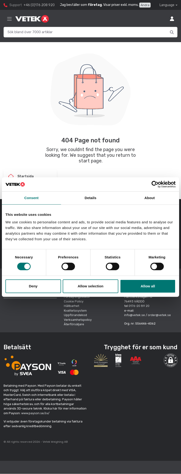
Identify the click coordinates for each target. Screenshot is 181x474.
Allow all (148, 286)
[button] (170, 360)
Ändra (144, 5)
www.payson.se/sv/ (35, 413)
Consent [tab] (31, 198)
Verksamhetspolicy (78, 319)
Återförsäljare (74, 324)
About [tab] (149, 198)
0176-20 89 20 (139, 306)
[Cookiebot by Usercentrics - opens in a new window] (155, 184)
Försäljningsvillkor (77, 296)
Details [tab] (90, 198)
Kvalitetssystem (75, 310)
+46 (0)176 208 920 (39, 5)
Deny (33, 286)
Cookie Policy (73, 301)
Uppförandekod (75, 315)
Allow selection (90, 286)
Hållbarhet (71, 306)
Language (167, 5)
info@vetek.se (134, 315)
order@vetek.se (159, 315)
